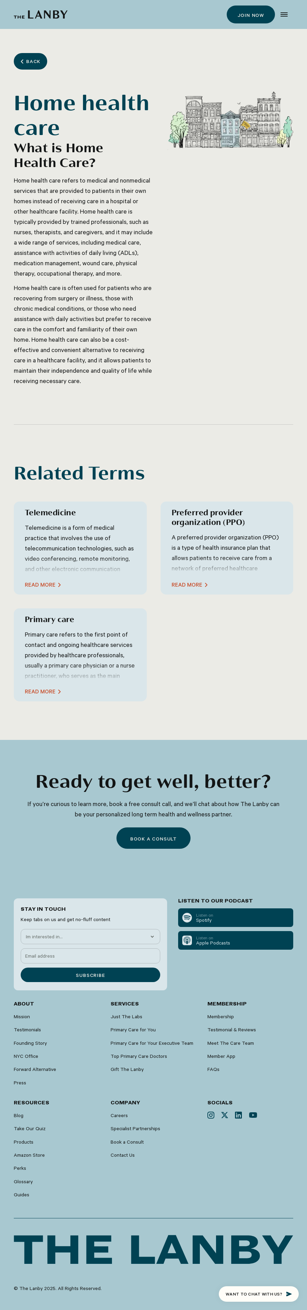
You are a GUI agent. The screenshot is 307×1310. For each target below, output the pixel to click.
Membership (220, 1016)
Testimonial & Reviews (231, 1030)
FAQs (213, 1069)
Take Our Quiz (29, 1128)
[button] (284, 14)
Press (20, 1083)
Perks (20, 1168)
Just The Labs (126, 1016)
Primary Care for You (133, 1030)
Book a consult (153, 839)
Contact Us (123, 1155)
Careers (119, 1115)
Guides (21, 1195)
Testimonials (27, 1030)
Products (23, 1142)
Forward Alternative (35, 1069)
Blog (18, 1115)
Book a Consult (127, 1142)
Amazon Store (29, 1155)
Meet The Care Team (230, 1043)
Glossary (23, 1181)
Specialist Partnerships (135, 1128)
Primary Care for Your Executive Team (152, 1043)
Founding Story (30, 1043)
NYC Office (26, 1056)
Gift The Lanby (127, 1069)
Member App (221, 1056)
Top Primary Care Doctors (139, 1056)
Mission (22, 1016)
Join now (251, 15)
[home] (41, 14)
